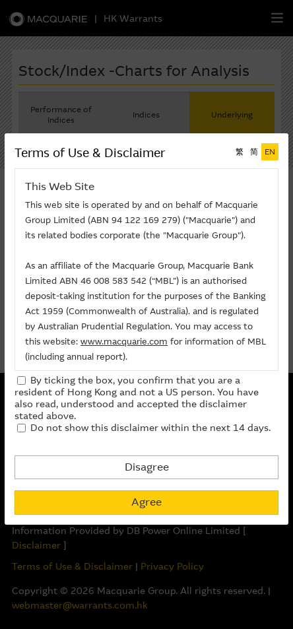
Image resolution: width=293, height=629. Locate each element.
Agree (146, 502)
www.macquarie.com (124, 341)
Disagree (147, 467)
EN (270, 152)
